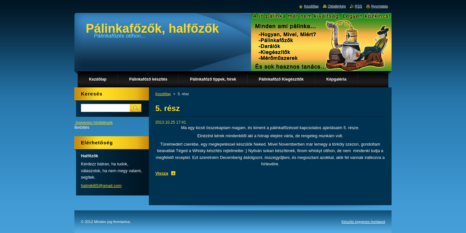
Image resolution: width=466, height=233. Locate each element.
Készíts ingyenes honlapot (363, 211)
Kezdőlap (163, 94)
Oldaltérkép (337, 6)
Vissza (161, 173)
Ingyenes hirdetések (94, 122)
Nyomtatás (379, 6)
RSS (358, 6)
